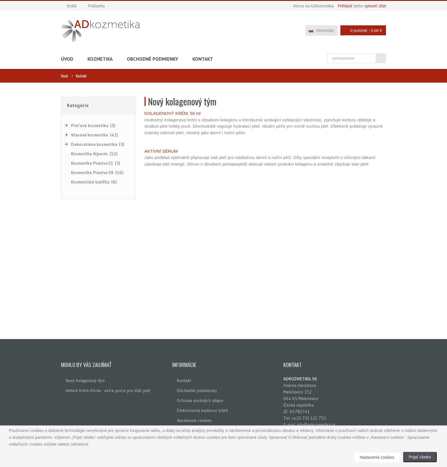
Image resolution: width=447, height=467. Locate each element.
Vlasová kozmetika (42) (94, 135)
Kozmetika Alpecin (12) (94, 153)
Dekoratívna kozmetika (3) (97, 144)
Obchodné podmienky (152, 59)
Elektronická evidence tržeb (202, 410)
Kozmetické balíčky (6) (94, 182)
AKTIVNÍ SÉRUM (161, 151)
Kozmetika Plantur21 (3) (95, 163)
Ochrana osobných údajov (200, 400)
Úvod (67, 59)
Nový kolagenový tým (85, 380)
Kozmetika (100, 59)
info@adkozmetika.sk (316, 424)
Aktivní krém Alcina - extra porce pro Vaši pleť (108, 390)
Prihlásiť (345, 6)
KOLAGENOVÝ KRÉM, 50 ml (173, 113)
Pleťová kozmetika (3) (93, 125)
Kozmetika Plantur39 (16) (97, 172)
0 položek (361, 30)
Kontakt (202, 59)
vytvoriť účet (375, 6)
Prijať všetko (420, 457)
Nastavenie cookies (194, 420)
